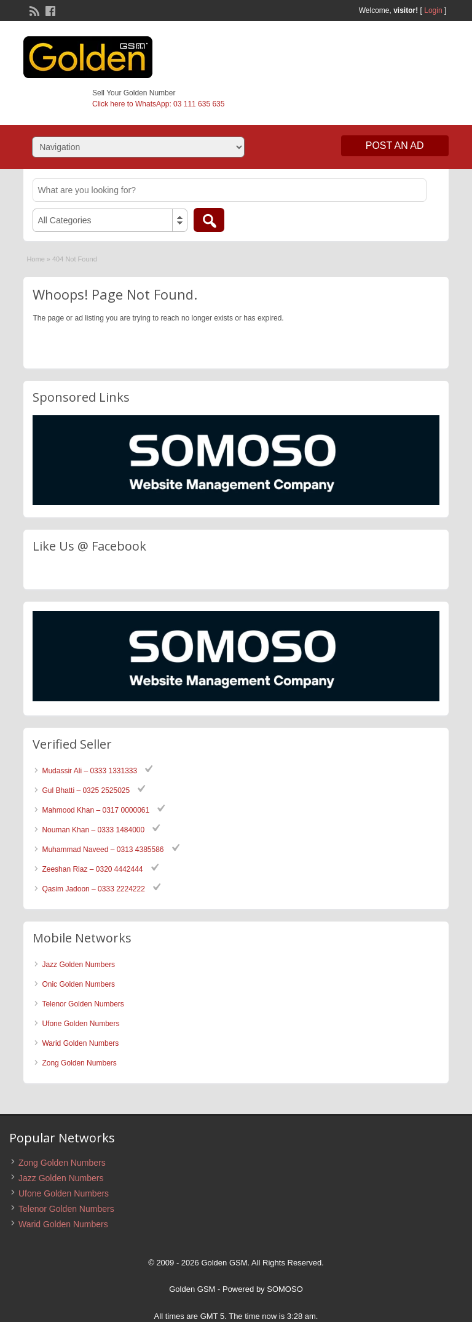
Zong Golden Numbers (79, 1063)
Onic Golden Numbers (78, 984)
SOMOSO (285, 1289)
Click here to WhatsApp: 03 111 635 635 (158, 104)
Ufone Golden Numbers (80, 1023)
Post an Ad (395, 145)
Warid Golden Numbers (80, 1043)
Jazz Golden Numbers (78, 964)
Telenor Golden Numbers (83, 1004)
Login (433, 10)
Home (35, 259)
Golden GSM (192, 1289)
